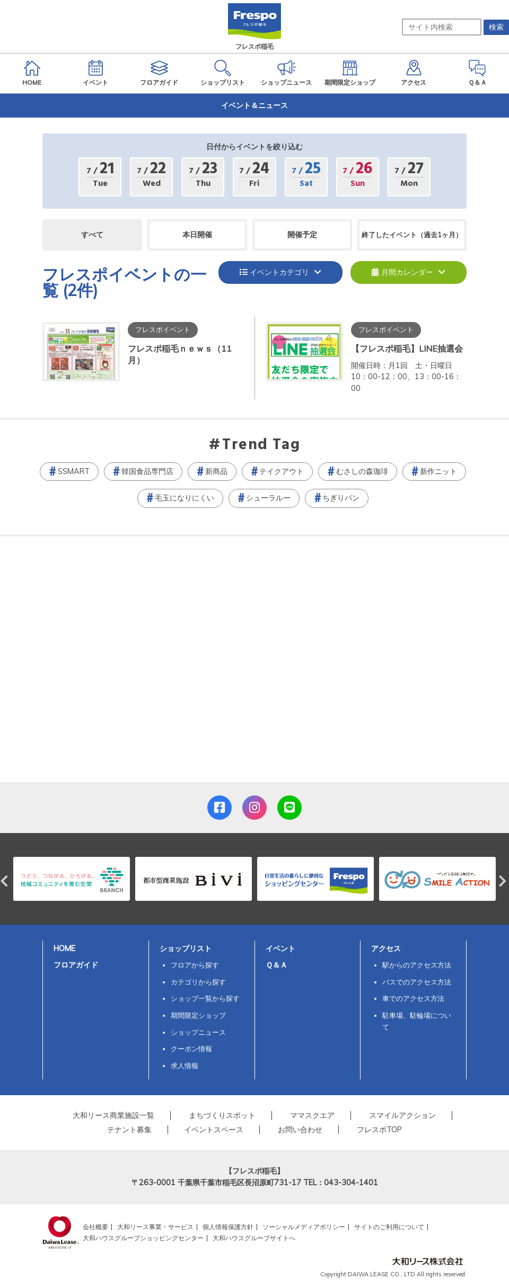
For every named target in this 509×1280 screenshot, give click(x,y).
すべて (92, 234)
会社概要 (95, 1227)
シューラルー (268, 498)
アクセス (386, 948)
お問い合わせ (300, 1129)
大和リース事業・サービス (155, 1227)
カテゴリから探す (198, 982)
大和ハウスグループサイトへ (254, 1238)
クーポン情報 (191, 1048)
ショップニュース (198, 1032)
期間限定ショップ (198, 1015)
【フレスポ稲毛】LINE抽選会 (407, 348)
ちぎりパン (340, 498)
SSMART (74, 471)
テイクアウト (281, 471)
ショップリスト (186, 948)
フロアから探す (195, 965)
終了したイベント (412, 234)
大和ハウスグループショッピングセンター (143, 1238)
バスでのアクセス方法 (416, 982)
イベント (280, 948)
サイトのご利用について (389, 1227)
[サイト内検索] (441, 27)
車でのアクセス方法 (413, 998)
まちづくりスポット (222, 1115)
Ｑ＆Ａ (276, 965)
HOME (64, 948)
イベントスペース (213, 1129)
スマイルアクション (402, 1115)
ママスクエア (312, 1115)
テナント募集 (129, 1129)
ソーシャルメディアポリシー (303, 1227)
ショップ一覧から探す (205, 998)
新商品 (216, 471)
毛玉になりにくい (184, 498)
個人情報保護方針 (228, 1227)
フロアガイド (76, 965)
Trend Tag (261, 445)
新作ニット (438, 471)
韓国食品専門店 (147, 471)
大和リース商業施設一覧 (113, 1115)
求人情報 (184, 1065)
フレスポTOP (379, 1129)
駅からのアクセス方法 (416, 965)
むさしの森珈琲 (362, 471)
